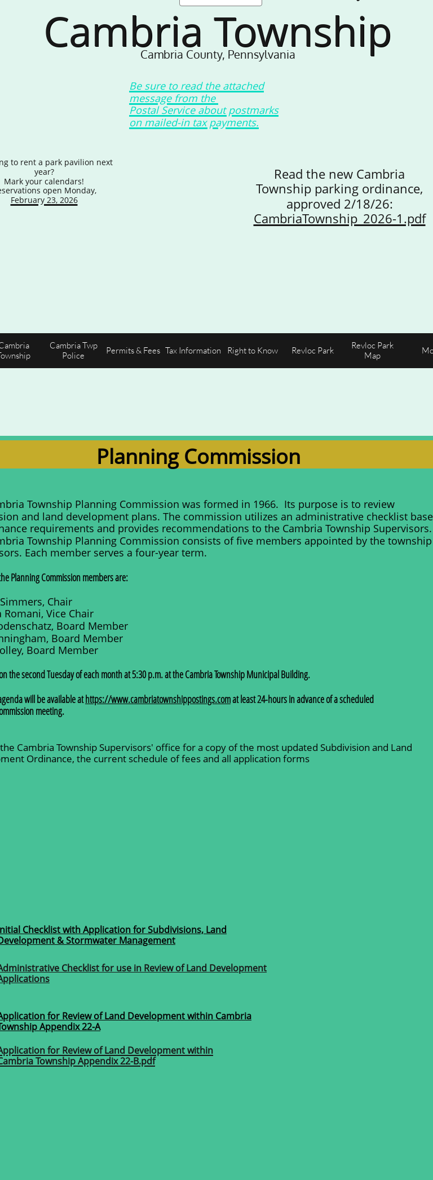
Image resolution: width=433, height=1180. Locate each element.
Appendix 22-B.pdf (116, 1061)
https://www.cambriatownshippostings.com (158, 699)
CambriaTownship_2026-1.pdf (340, 218)
